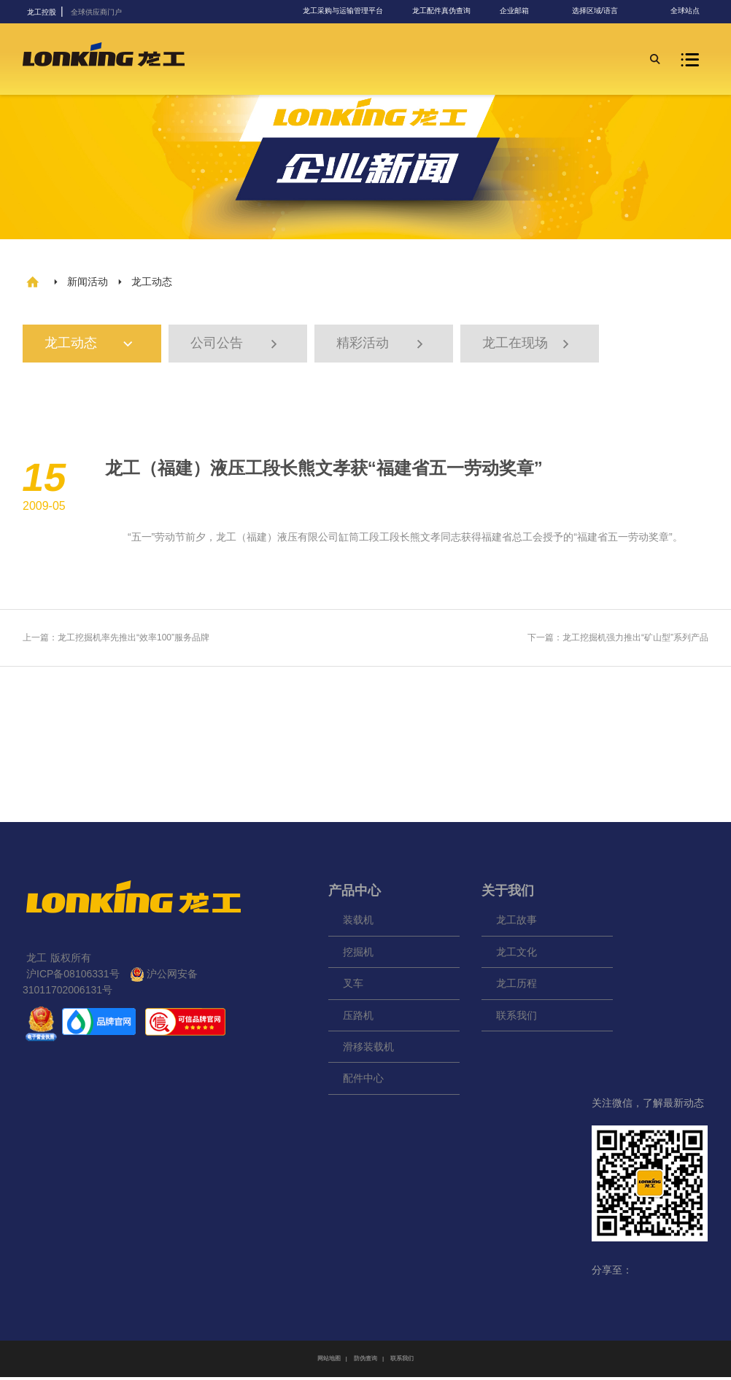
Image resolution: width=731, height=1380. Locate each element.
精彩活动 (381, 345)
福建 (257, 540)
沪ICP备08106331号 (73, 976)
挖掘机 (358, 955)
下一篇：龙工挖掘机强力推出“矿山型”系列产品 (617, 640)
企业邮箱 (514, 11)
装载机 (358, 923)
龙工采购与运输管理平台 (343, 11)
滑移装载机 (368, 1049)
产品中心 (354, 893)
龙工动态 (96, 345)
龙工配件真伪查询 (441, 11)
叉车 (353, 987)
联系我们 (516, 1018)
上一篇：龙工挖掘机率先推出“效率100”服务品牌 (116, 640)
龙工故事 (516, 923)
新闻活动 (87, 281)
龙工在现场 (527, 345)
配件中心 (363, 1082)
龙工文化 (516, 955)
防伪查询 (365, 1361)
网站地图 (329, 1361)
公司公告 (235, 345)
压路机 (358, 1018)
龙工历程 (516, 987)
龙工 (226, 540)
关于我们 (507, 893)
